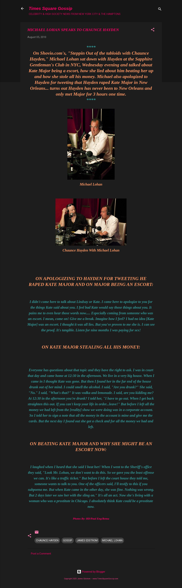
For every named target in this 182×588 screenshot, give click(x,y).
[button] (153, 30)
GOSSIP (67, 540)
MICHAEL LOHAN (112, 540)
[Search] (160, 9)
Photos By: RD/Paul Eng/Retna (91, 518)
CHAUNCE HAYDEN (47, 540)
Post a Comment (41, 553)
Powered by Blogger (91, 571)
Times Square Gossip (50, 8)
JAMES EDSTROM (87, 540)
